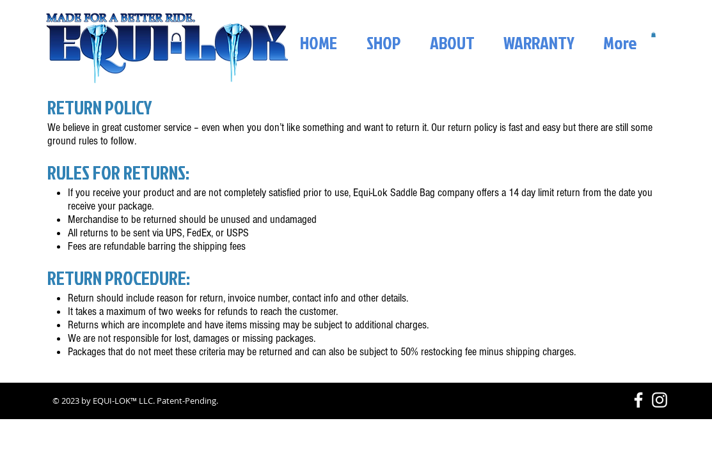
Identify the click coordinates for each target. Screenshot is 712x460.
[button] (653, 34)
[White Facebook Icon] (638, 400)
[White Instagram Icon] (659, 400)
